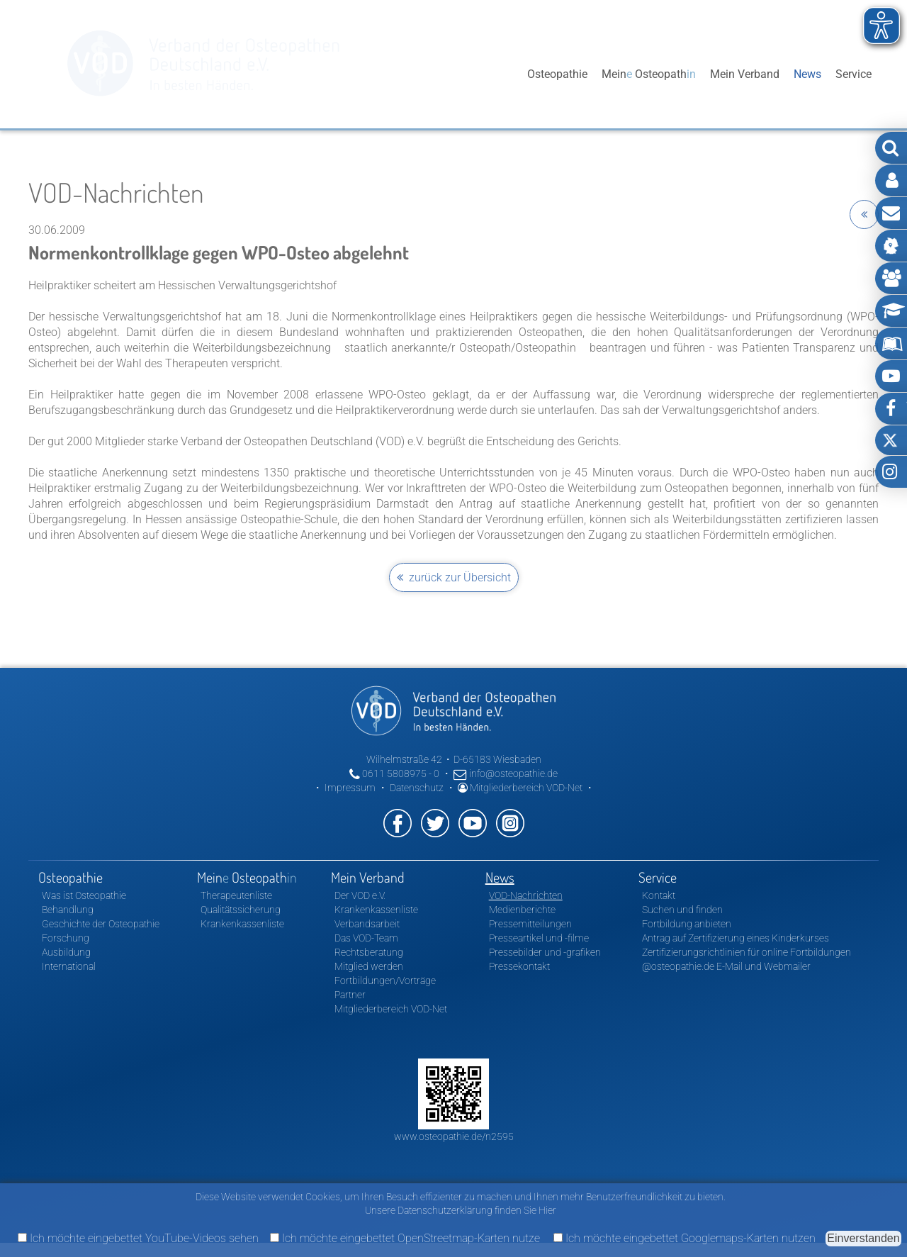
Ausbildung (66, 952)
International (69, 966)
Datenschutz (417, 787)
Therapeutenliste (236, 895)
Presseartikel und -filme (539, 938)
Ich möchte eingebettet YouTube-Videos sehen (138, 1238)
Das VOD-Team (366, 938)
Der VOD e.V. (359, 895)
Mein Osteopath (649, 74)
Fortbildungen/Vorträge (385, 980)
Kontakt (658, 895)
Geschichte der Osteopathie (100, 923)
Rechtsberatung (368, 952)
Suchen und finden (682, 909)
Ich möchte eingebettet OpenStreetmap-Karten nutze (405, 1238)
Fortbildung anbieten (686, 923)
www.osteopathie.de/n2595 (454, 1136)
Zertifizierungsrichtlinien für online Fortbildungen (746, 952)
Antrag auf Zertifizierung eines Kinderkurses (735, 938)
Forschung (65, 938)
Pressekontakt (519, 966)
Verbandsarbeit (367, 923)
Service (853, 74)
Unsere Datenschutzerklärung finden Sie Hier (460, 1210)
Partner (350, 994)
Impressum (350, 787)
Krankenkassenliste (242, 923)
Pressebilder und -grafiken (545, 952)
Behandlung (68, 909)
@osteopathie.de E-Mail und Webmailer (726, 966)
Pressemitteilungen (530, 923)
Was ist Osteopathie (84, 895)
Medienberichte (522, 909)
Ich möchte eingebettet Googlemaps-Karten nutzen (684, 1238)
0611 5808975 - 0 (394, 773)
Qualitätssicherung (241, 909)
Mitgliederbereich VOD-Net (520, 787)
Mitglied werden (368, 966)
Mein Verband (744, 74)
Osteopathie (557, 74)
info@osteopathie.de (506, 773)
